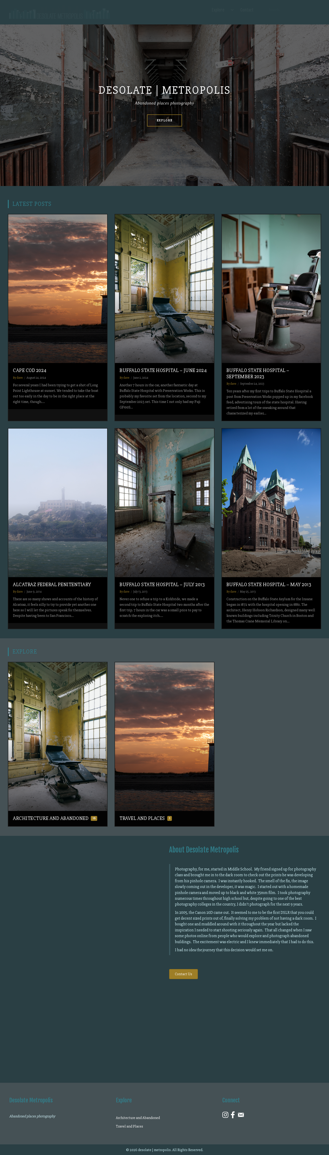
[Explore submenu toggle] (232, 10)
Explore (218, 9)
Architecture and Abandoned (138, 1118)
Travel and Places (129, 1126)
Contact (246, 9)
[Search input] (293, 10)
